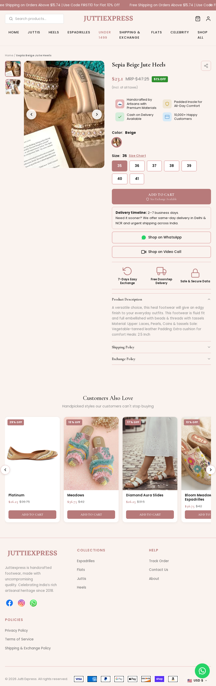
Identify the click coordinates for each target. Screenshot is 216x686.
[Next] (97, 114)
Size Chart (137, 155)
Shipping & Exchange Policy (28, 648)
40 (119, 178)
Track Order (159, 561)
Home (13, 32)
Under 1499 (105, 35)
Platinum (16, 495)
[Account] (208, 18)
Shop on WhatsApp (161, 237)
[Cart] (198, 18)
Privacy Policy (16, 630)
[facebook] (9, 603)
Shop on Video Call (161, 251)
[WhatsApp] (202, 671)
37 (154, 165)
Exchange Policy (161, 359)
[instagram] (21, 603)
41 (137, 178)
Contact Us (158, 569)
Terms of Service (19, 639)
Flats (156, 32)
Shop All (203, 35)
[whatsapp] (33, 603)
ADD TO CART (161, 196)
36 (137, 165)
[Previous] (31, 114)
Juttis (34, 32)
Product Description (161, 299)
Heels (54, 32)
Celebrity (179, 32)
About (154, 578)
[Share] (206, 66)
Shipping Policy (161, 347)
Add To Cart (32, 515)
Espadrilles (79, 32)
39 (189, 165)
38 (171, 165)
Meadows (75, 495)
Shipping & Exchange (129, 35)
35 (119, 165)
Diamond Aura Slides (144, 495)
